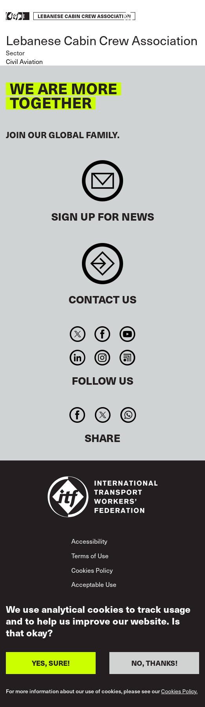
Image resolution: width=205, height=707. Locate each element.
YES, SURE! (51, 664)
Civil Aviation (24, 61)
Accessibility (89, 541)
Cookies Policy (92, 570)
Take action (176, 16)
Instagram (102, 357)
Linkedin (77, 357)
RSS (127, 357)
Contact (102, 267)
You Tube (127, 334)
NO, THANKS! (154, 664)
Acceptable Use (93, 584)
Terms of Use (90, 556)
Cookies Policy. (179, 692)
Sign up (102, 184)
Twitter (77, 334)
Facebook (102, 334)
